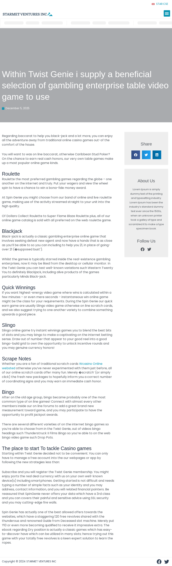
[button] (167, 13)
